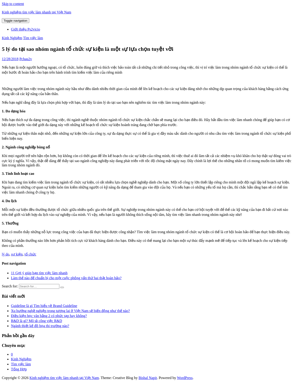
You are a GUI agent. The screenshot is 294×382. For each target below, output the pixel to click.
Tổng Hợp (19, 369)
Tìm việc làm (33, 38)
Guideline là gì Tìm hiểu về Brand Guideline (44, 306)
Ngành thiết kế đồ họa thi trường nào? (40, 326)
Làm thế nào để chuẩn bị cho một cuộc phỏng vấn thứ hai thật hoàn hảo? (66, 278)
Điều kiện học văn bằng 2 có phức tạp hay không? (49, 316)
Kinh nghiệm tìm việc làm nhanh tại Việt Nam (36, 12)
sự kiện (17, 254)
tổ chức (30, 254)
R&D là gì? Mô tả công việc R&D (36, 321)
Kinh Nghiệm (12, 38)
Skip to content (13, 4)
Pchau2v (25, 59)
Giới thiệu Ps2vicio (25, 29)
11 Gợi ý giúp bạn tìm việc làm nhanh (39, 273)
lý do (5, 254)
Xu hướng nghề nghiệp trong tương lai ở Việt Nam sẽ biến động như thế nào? (70, 311)
